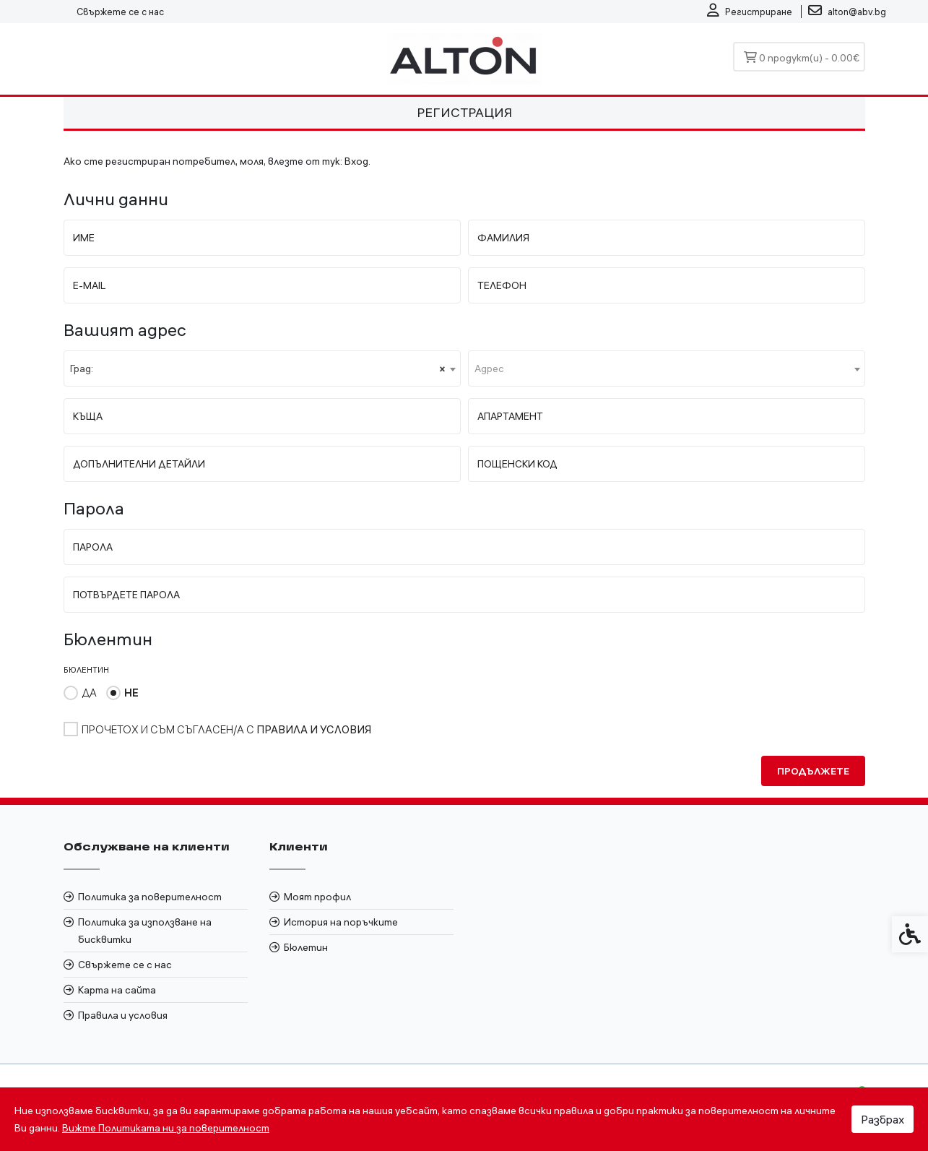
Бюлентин (86, 670)
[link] (749, 12)
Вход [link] (356, 161)
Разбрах (882, 1119)
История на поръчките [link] (341, 921)
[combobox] (262, 368)
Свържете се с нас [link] (120, 11)
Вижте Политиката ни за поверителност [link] (165, 1127)
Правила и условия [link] (123, 1015)
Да (89, 692)
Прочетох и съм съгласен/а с (226, 729)
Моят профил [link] (317, 896)
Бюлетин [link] (306, 947)
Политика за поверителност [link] (150, 896)
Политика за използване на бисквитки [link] (145, 930)
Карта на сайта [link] (117, 989)
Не (131, 692)
